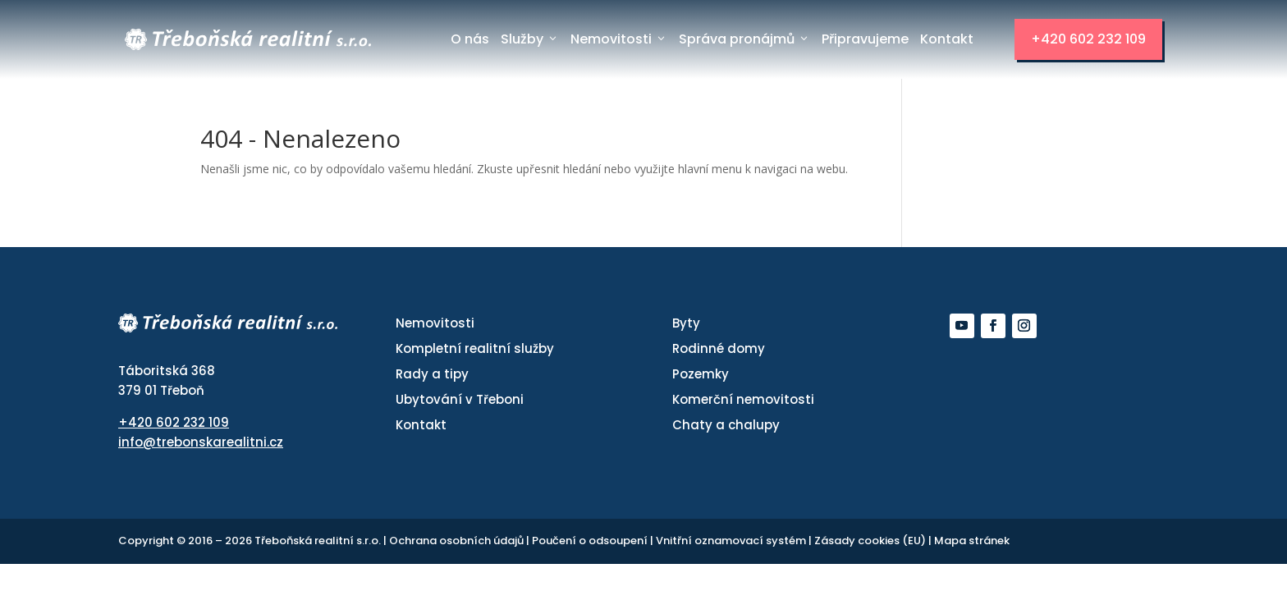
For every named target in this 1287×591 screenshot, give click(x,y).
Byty (686, 323)
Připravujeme (865, 39)
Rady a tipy (432, 374)
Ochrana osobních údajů (457, 540)
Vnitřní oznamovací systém (732, 540)
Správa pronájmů (744, 39)
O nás (470, 39)
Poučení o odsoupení (591, 540)
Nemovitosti (618, 39)
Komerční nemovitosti (743, 399)
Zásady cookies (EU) (871, 540)
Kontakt (946, 39)
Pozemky (700, 374)
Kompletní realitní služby (475, 348)
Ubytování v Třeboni (460, 399)
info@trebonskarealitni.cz (200, 442)
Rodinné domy (718, 348)
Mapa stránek (972, 540)
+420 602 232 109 (1088, 39)
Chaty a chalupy (726, 424)
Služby (530, 39)
